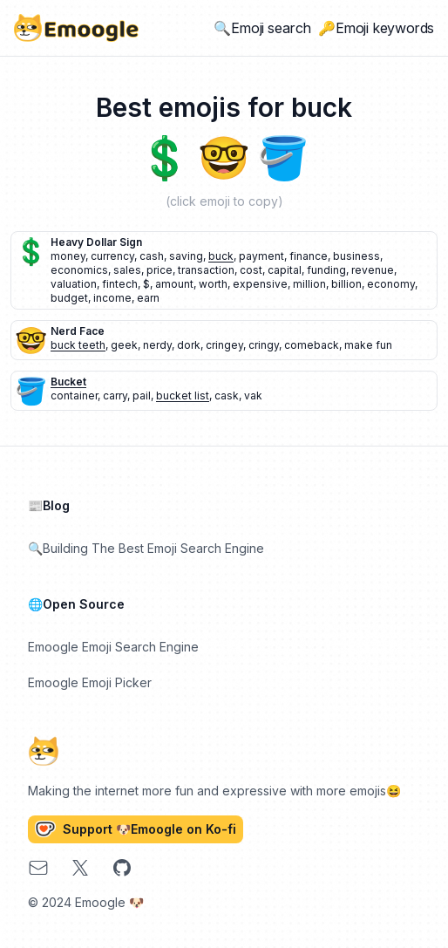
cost (251, 269)
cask (226, 395)
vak (253, 395)
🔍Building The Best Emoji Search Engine (146, 548)
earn (148, 297)
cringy (263, 344)
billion (346, 283)
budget (69, 297)
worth (213, 283)
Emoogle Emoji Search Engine (113, 646)
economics (79, 269)
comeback (311, 344)
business (356, 256)
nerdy (157, 344)
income (112, 297)
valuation (74, 283)
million (309, 283)
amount (174, 283)
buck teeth (78, 344)
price (159, 269)
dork (188, 344)
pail (141, 395)
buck (221, 256)
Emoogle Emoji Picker (90, 682)
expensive (260, 283)
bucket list (182, 395)
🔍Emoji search (262, 28)
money (68, 256)
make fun (368, 344)
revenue (372, 269)
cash (151, 256)
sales (127, 269)
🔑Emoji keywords (376, 28)
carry (115, 395)
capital (285, 269)
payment (261, 256)
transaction (206, 269)
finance (308, 256)
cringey (224, 344)
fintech (120, 283)
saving (186, 256)
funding (326, 269)
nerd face (78, 331)
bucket (68, 381)
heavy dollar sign (96, 242)
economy (391, 283)
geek (124, 344)
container (74, 395)
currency (112, 256)
